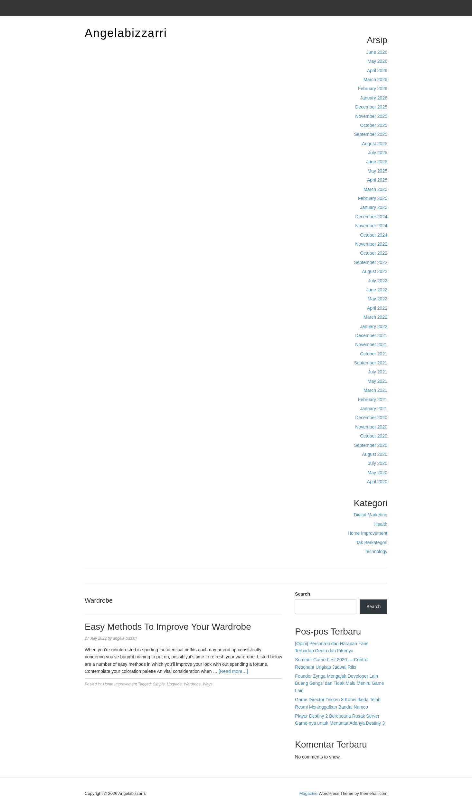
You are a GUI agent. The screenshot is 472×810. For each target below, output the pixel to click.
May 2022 (377, 298)
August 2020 (374, 454)
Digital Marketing (370, 514)
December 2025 (371, 106)
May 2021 (377, 381)
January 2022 (373, 326)
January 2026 (373, 97)
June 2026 (376, 52)
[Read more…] (233, 671)
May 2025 (377, 171)
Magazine (308, 793)
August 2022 (374, 271)
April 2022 (377, 308)
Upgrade (174, 684)
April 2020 (377, 481)
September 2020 (370, 445)
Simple (159, 684)
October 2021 (373, 353)
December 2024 (371, 216)
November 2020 (371, 426)
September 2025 (370, 134)
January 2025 (373, 207)
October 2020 (373, 435)
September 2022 (370, 262)
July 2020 (377, 463)
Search (302, 594)
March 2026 (375, 79)
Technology (375, 551)
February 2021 (372, 399)
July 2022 (377, 280)
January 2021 (373, 408)
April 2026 (377, 70)
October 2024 (373, 235)
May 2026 (377, 61)
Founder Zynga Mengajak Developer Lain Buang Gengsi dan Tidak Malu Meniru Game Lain (339, 683)
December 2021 (371, 335)
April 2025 (377, 180)
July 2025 (377, 152)
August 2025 (374, 143)
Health (380, 524)
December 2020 (371, 417)
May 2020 (377, 472)
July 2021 (377, 371)
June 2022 (376, 289)
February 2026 (372, 88)
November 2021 (371, 344)
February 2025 (372, 198)
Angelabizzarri (126, 33)
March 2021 (375, 390)
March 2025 (375, 189)
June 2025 (376, 161)
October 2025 (373, 125)
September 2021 (370, 362)
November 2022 (371, 244)
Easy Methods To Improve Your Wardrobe (168, 627)
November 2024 (371, 225)
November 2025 (371, 116)
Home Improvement (367, 533)
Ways (207, 684)
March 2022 (375, 317)
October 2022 (373, 253)
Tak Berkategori (371, 542)
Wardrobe (192, 684)
